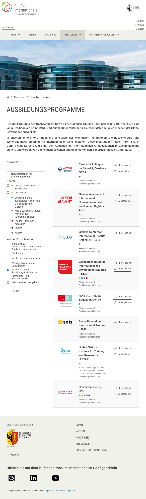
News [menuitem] (13, 34)
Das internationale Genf (91, 450)
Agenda (80, 431)
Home (8, 97)
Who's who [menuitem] (50, 34)
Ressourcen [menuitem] (71, 34)
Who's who (82, 437)
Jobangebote (124, 171)
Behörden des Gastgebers (25, 282)
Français (139, 24)
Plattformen (17, 253)
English (140, 20)
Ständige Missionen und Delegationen (23, 264)
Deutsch (140, 28)
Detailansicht (125, 165)
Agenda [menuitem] (32, 34)
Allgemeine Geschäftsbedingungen (59, 491)
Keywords (12, 162)
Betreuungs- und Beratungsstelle (20, 277)
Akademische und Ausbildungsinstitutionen (24, 271)
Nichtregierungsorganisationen (26, 258)
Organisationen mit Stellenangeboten (21, 175)
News (79, 425)
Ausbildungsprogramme (40, 97)
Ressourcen (19, 97)
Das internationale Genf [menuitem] (102, 34)
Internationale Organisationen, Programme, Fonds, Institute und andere (26, 247)
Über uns (10, 27)
